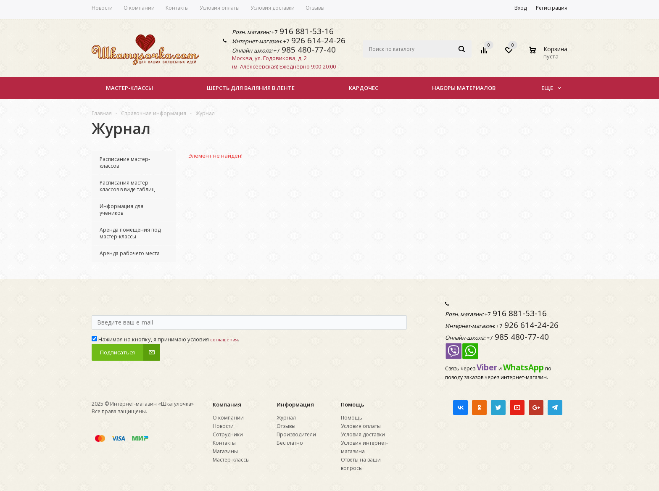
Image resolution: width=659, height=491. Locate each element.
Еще (551, 88)
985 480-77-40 (307, 49)
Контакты (224, 442)
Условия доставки (363, 434)
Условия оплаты (361, 426)
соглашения (224, 339)
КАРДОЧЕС (363, 88)
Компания (227, 404)
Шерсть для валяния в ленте (251, 88)
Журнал (286, 417)
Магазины (225, 451)
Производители (296, 434)
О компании (228, 417)
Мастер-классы (129, 88)
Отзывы (286, 426)
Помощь (352, 404)
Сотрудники (228, 434)
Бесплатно (290, 442)
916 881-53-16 (305, 31)
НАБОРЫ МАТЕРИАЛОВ (464, 88)
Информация (295, 404)
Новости (223, 426)
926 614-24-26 (317, 40)
